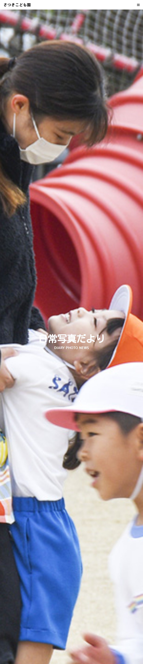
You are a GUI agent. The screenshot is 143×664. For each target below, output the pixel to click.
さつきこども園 (17, 4)
